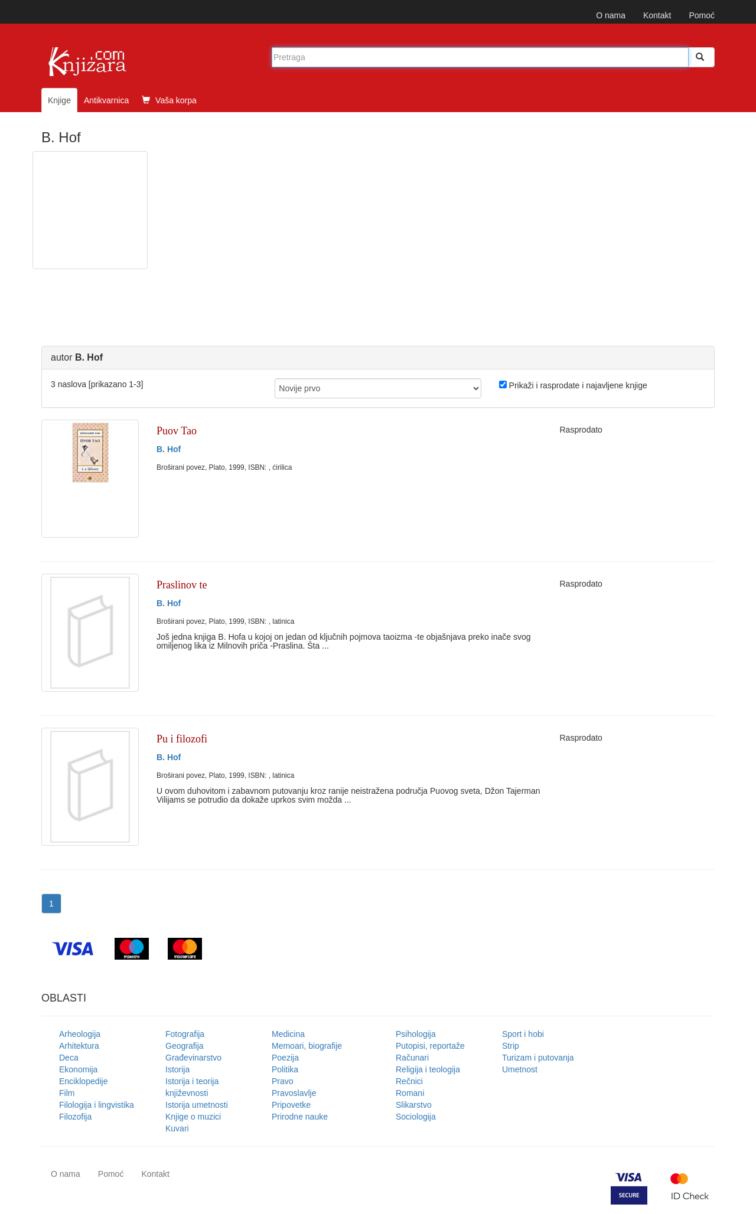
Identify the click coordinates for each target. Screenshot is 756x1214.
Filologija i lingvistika (96, 1105)
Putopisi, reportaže (430, 1046)
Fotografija (184, 1034)
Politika (285, 1069)
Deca (69, 1057)
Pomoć (702, 15)
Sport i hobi (523, 1034)
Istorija (177, 1069)
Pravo (283, 1081)
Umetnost (519, 1069)
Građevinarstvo (193, 1057)
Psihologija (416, 1034)
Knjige (59, 100)
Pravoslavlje (294, 1093)
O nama (610, 15)
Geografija (184, 1046)
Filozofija (75, 1116)
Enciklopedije (83, 1081)
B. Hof (169, 449)
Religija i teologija (428, 1069)
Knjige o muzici (193, 1116)
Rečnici (409, 1081)
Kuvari (177, 1128)
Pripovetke (291, 1105)
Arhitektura (79, 1046)
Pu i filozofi (182, 739)
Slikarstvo (414, 1105)
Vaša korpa (169, 100)
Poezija (285, 1057)
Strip (510, 1046)
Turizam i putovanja (538, 1057)
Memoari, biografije (307, 1046)
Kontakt (657, 15)
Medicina (288, 1034)
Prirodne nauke (300, 1116)
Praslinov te (182, 585)
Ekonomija (78, 1069)
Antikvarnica (106, 100)
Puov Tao (177, 431)
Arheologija (79, 1034)
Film (66, 1093)
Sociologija (416, 1116)
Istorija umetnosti (196, 1105)
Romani (410, 1093)
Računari (412, 1057)
